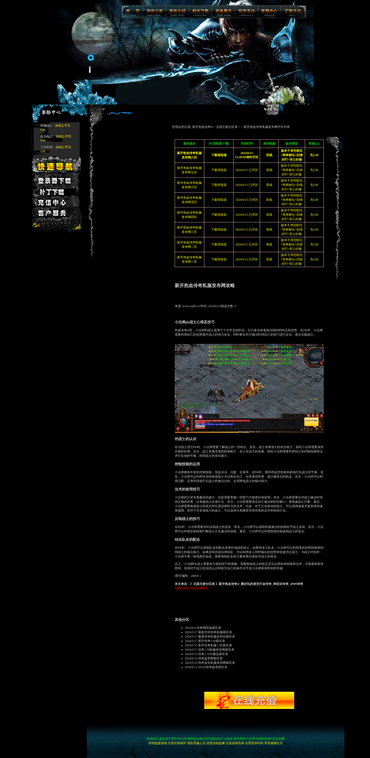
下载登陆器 (219, 170)
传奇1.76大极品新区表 (213, 654)
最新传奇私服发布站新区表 (216, 636)
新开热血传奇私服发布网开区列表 (267, 127)
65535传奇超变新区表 (212, 667)
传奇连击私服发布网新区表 (216, 663)
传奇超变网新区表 (210, 658)
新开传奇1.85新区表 (211, 641)
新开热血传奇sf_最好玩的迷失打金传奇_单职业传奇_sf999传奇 (261, 584)
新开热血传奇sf (202, 127)
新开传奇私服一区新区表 (215, 645)
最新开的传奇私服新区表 (215, 632)
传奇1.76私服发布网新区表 (216, 649)
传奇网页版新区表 (209, 628)
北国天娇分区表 (227, 127)
